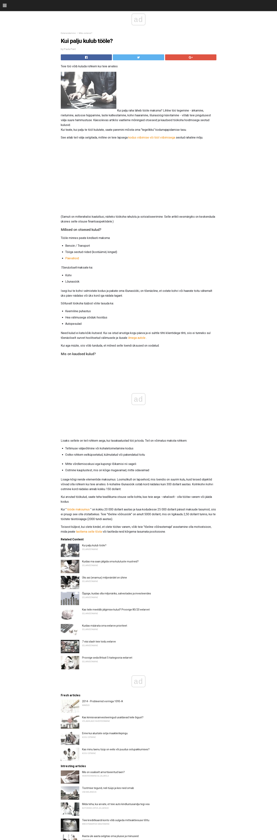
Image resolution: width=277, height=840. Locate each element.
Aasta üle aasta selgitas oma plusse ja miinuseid (110, 757)
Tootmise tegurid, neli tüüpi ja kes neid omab (108, 709)
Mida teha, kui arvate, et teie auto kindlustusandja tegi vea (116, 725)
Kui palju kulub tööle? (94, 466)
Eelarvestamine (68, 33)
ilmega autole (136, 338)
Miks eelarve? (85, 33)
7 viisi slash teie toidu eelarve (99, 562)
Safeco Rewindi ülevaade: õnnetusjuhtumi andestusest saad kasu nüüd (123, 805)
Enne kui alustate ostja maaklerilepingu (105, 654)
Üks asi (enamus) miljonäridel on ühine (104, 498)
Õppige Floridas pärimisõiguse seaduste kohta (109, 773)
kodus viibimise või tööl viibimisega (151, 137)
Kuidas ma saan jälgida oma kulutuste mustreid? (110, 482)
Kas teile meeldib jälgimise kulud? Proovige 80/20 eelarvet (116, 530)
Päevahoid (72, 258)
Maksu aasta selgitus (94, 837)
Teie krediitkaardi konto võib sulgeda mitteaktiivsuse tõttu (115, 741)
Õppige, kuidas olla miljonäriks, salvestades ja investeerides (116, 514)
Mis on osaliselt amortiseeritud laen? (103, 693)
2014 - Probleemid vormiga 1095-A (102, 622)
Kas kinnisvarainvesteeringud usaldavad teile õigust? (112, 638)
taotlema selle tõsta (89, 453)
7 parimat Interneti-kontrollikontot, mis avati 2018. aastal (115, 821)
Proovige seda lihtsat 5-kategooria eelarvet (107, 579)
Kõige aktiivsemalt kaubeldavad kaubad (105, 789)
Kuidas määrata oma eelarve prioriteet (104, 547)
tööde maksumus (78, 431)
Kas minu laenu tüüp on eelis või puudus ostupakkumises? (116, 670)
